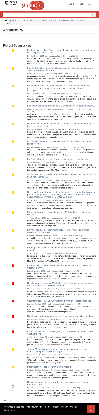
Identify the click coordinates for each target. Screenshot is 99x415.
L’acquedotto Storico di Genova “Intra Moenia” (49, 367)
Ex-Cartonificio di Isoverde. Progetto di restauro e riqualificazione (58, 159)
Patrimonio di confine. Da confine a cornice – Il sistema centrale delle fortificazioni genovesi (60, 124)
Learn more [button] (9, 410)
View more (7, 401)
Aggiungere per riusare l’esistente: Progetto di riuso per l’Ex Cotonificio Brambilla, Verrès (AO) (61, 175)
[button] (72, 4)
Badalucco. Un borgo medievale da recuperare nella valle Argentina (60, 316)
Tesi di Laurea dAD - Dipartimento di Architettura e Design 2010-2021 (57, 20)
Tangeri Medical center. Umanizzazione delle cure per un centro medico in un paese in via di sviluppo (58, 350)
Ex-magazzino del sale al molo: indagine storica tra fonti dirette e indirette (58, 248)
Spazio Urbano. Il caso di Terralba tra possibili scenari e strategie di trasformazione (60, 383)
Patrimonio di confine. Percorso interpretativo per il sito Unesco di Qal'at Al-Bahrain (59, 266)
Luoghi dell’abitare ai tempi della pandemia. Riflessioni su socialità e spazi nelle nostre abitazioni (60, 69)
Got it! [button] (91, 408)
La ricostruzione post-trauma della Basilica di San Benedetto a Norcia (61, 106)
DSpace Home (14, 20)
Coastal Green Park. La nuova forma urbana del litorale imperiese (59, 301)
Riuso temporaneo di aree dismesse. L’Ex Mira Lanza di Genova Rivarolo (58, 213)
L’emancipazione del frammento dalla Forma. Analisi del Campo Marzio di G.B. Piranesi (58, 231)
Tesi (24, 20)
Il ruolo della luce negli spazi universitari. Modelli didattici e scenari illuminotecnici (59, 142)
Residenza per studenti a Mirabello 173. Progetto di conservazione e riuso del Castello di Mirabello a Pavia (60, 284)
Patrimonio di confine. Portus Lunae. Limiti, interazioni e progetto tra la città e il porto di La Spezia (61, 51)
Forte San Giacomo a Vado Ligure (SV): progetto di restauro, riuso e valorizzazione (60, 332)
